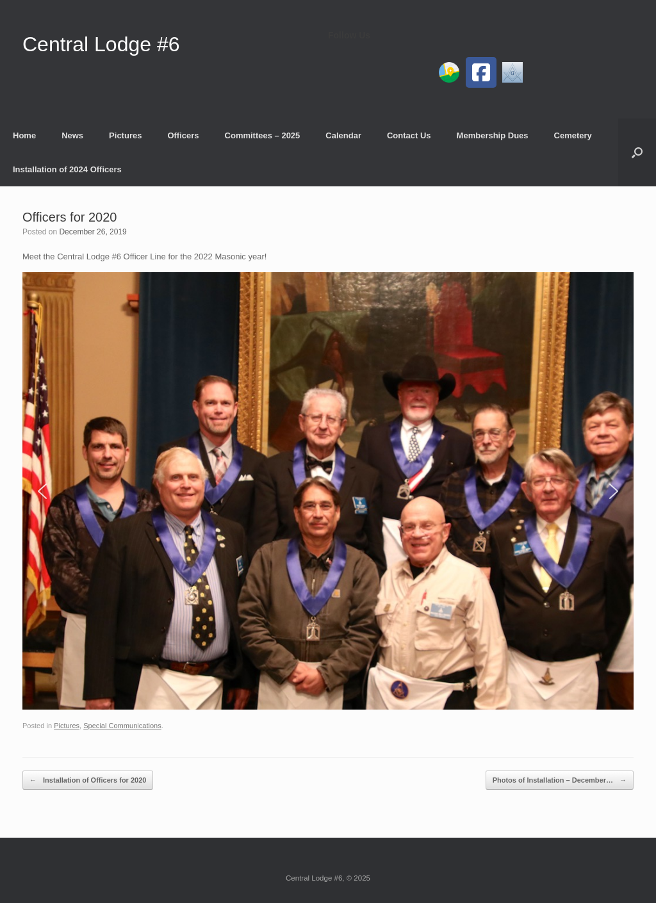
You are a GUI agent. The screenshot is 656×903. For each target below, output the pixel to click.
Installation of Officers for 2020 (87, 780)
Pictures (125, 135)
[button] (637, 152)
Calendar (343, 135)
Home (24, 135)
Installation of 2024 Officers (67, 169)
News (72, 135)
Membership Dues (493, 135)
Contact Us (409, 135)
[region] (328, 491)
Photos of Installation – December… (560, 780)
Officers (183, 135)
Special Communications (122, 725)
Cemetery (573, 135)
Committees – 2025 (262, 135)
